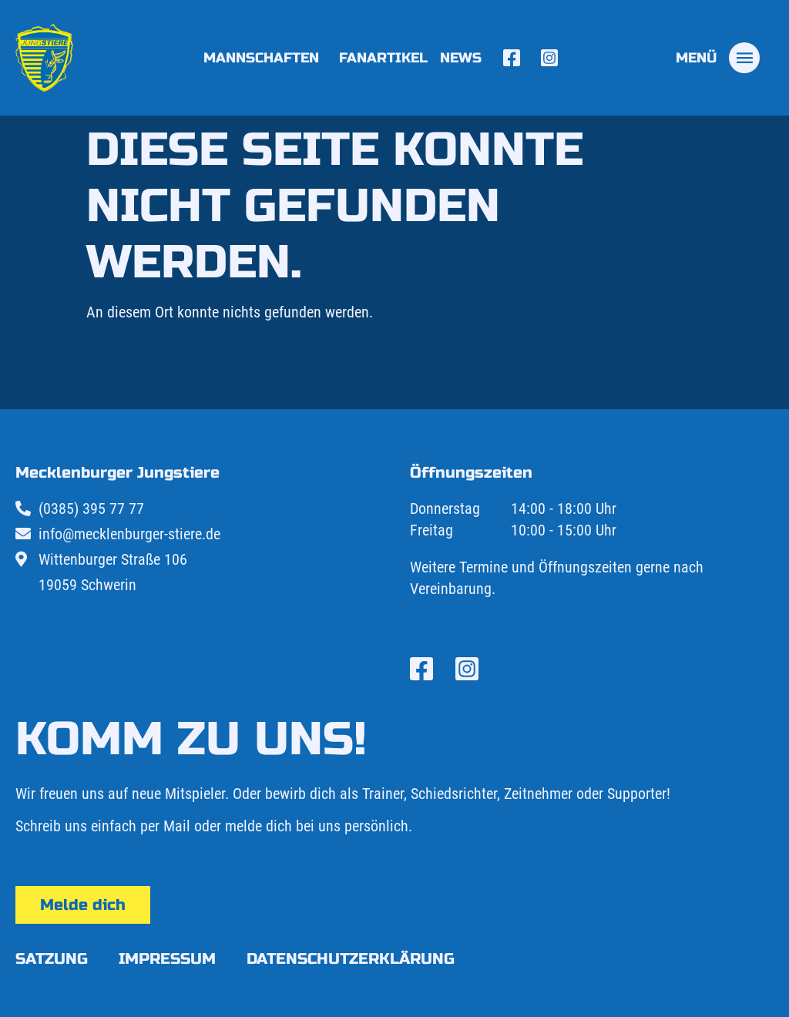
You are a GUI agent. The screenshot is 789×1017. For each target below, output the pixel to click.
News (461, 57)
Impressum (167, 958)
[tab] (718, 57)
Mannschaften (265, 57)
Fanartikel (383, 57)
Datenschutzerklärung (351, 958)
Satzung (51, 958)
